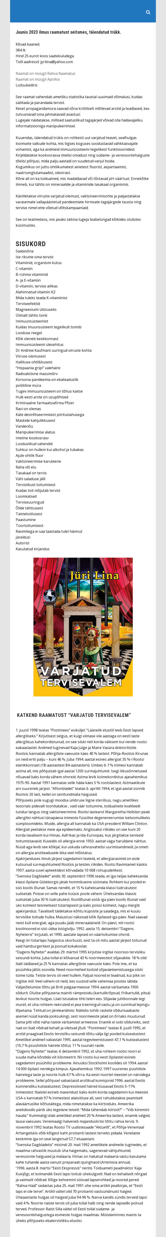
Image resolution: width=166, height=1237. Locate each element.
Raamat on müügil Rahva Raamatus (45, 73)
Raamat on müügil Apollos (38, 79)
